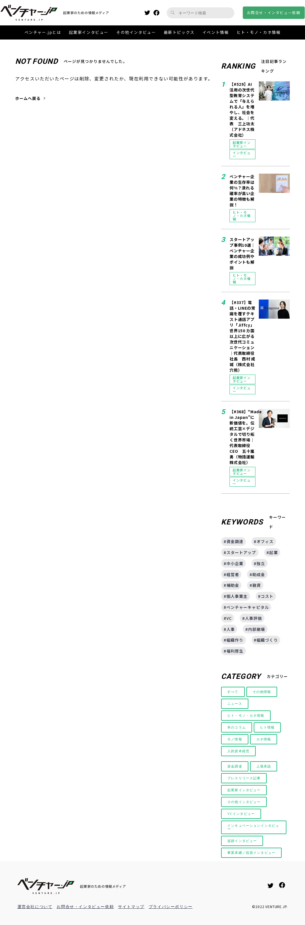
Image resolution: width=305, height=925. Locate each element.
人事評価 (253, 618)
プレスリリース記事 (244, 778)
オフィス (265, 541)
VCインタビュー (241, 814)
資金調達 (234, 541)
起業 (273, 552)
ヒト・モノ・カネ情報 (246, 716)
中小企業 (234, 563)
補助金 (232, 585)
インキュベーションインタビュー (252, 827)
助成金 (258, 574)
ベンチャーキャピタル (247, 607)
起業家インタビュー (244, 790)
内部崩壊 (256, 629)
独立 (261, 563)
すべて (233, 692)
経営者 (232, 574)
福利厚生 (234, 651)
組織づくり (267, 640)
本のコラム (236, 727)
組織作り (234, 640)
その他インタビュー (244, 802)
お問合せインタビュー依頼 (273, 12)
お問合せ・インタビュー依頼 (85, 907)
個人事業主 (237, 596)
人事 (230, 629)
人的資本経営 (238, 751)
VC (229, 618)
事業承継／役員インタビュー (252, 853)
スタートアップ (241, 552)
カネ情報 (264, 739)
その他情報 (262, 692)
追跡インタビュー (242, 841)
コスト (267, 596)
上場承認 (264, 766)
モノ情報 (234, 739)
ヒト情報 (268, 727)
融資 (256, 585)
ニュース (234, 704)
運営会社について (35, 907)
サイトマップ (131, 907)
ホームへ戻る (28, 98)
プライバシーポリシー (171, 907)
